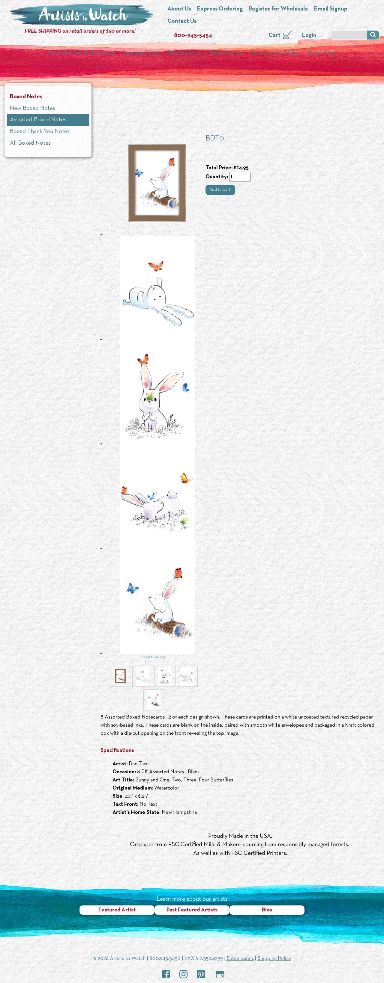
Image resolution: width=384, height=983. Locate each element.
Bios (267, 910)
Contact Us (181, 21)
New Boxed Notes (32, 108)
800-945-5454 (193, 35)
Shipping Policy (274, 958)
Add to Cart (220, 190)
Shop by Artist (184, 53)
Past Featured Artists (192, 910)
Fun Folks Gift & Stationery (81, 53)
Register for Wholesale (278, 9)
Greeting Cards (140, 53)
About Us (179, 9)
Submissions (240, 958)
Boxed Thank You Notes (40, 131)
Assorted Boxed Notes (170, 95)
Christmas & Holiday (274, 53)
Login (309, 35)
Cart (274, 35)
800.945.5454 (165, 958)
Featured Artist (117, 910)
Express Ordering (220, 9)
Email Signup (330, 9)
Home (108, 81)
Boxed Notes (225, 53)
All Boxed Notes (30, 143)
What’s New (321, 53)
